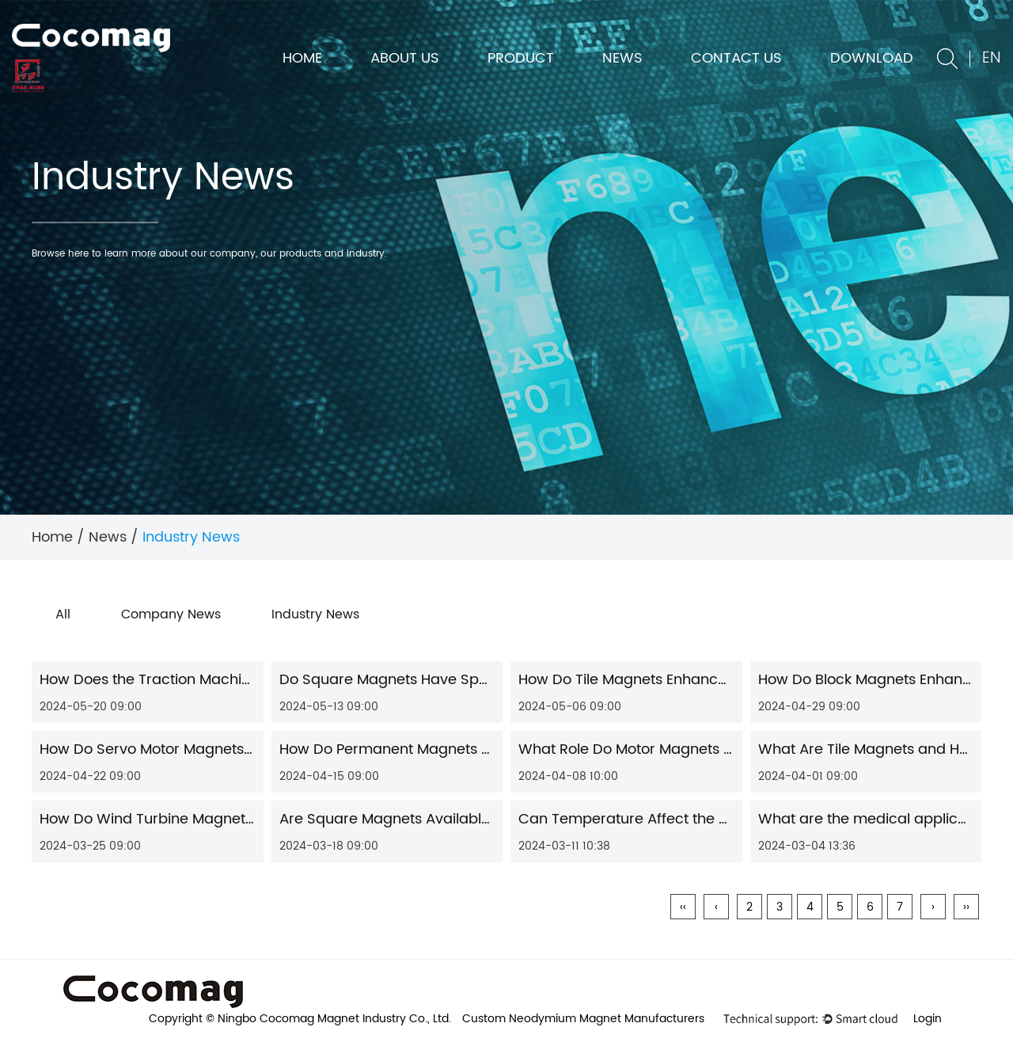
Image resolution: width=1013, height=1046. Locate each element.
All (62, 614)
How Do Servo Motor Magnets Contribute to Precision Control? (254, 749)
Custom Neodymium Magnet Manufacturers (583, 1019)
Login (927, 1019)
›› (966, 907)
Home (302, 58)
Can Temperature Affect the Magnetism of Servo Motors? (717, 819)
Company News (171, 614)
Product (521, 58)
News (622, 58)
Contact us (736, 58)
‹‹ (683, 907)
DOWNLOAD (871, 58)
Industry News (315, 614)
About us (404, 58)
